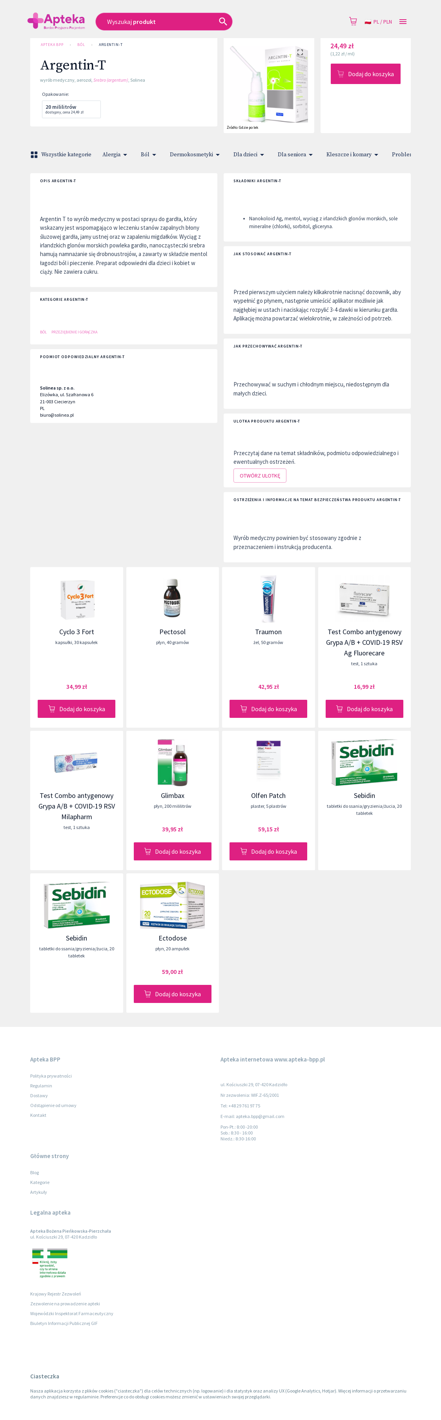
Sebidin (364, 795)
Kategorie (39, 1182)
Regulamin (41, 1086)
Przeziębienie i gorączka (74, 332)
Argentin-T (111, 44)
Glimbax (172, 795)
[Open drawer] (403, 22)
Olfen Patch (268, 795)
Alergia (116, 155)
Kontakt (38, 1115)
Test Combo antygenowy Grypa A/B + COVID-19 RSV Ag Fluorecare (364, 642)
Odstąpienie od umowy (53, 1105)
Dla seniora (296, 155)
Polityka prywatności (51, 1076)
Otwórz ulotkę (260, 476)
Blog (34, 1172)
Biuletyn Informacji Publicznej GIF (64, 1323)
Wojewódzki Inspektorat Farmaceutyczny (71, 1313)
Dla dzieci (250, 155)
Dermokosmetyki (196, 155)
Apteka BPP (52, 44)
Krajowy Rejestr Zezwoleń (55, 1294)
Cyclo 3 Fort (76, 631)
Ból (81, 44)
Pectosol (172, 631)
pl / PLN (378, 22)
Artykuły (38, 1192)
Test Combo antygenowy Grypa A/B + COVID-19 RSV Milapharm (76, 806)
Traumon (268, 631)
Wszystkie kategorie (61, 154)
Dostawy (39, 1095)
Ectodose (173, 937)
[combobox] (185, 22)
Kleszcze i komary (354, 155)
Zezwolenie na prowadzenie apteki (65, 1304)
